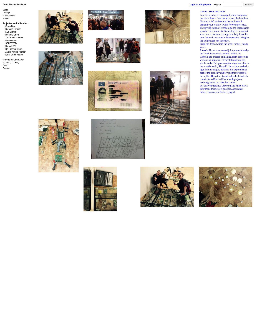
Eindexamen (11, 40)
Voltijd (5, 10)
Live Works (10, 32)
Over (5, 65)
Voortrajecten (9, 15)
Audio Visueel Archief (15, 52)
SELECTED (11, 43)
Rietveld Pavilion (13, 29)
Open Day (10, 26)
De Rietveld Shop (13, 49)
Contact (6, 68)
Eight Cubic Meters (14, 55)
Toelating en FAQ (11, 62)
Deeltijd (6, 12)
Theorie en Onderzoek (13, 59)
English (217, 4)
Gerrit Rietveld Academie (14, 4)
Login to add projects (200, 4)
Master (6, 18)
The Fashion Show (14, 37)
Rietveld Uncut (12, 35)
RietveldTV (10, 46)
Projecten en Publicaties (15, 23)
